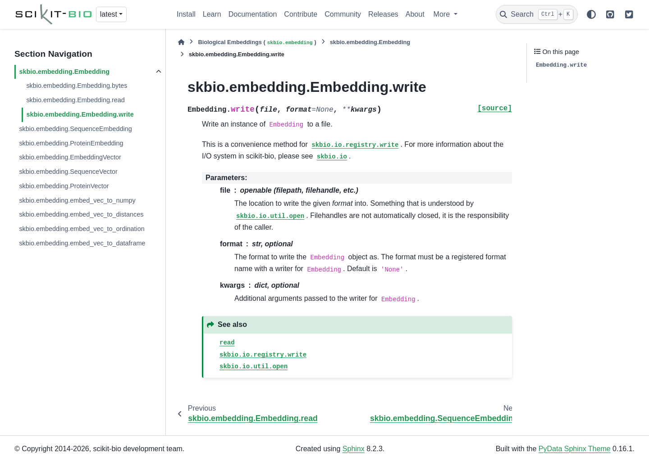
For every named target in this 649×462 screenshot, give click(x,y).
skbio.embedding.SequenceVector (68, 171)
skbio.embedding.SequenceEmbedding (75, 128)
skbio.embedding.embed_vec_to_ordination (81, 228)
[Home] (181, 42)
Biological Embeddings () (257, 42)
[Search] (537, 14)
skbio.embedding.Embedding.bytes (76, 85)
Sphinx (354, 449)
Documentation (253, 14)
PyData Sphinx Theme (575, 449)
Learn (212, 14)
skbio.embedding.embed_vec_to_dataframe (82, 243)
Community (342, 14)
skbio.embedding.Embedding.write (79, 114)
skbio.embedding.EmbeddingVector (70, 157)
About (415, 14)
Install (186, 14)
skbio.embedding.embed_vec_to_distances (81, 214)
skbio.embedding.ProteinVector (64, 186)
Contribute (300, 14)
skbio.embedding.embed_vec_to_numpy (77, 200)
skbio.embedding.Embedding (64, 71)
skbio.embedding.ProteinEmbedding (71, 143)
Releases (383, 14)
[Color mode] (591, 14)
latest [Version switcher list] (108, 14)
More (443, 14)
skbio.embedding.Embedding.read (75, 100)
